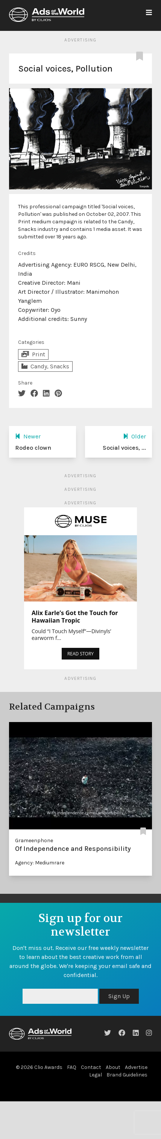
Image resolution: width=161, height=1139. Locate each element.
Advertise (136, 1067)
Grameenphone (34, 840)
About (113, 1067)
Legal (95, 1075)
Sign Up (119, 996)
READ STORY (80, 653)
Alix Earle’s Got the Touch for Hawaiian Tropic (75, 616)
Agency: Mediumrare (39, 863)
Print (33, 354)
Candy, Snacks (45, 366)
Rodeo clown (33, 447)
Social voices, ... (124, 447)
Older (134, 436)
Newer (28, 436)
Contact (91, 1067)
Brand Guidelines (126, 1075)
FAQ (71, 1067)
